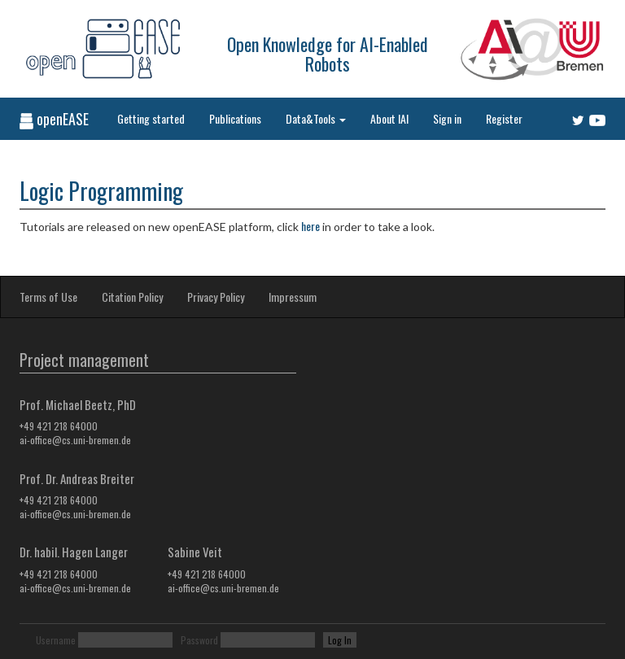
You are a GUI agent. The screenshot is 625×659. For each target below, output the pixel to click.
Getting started (151, 118)
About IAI (389, 118)
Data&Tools (316, 118)
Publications (235, 118)
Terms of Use (48, 296)
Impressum (293, 296)
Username (56, 640)
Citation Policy (132, 296)
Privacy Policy (215, 296)
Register (504, 118)
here (310, 225)
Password (199, 640)
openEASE (54, 118)
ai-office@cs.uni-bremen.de (75, 440)
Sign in (447, 118)
